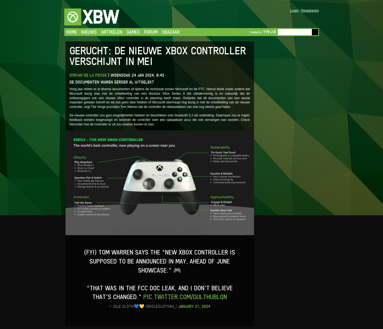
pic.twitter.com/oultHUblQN (185, 296)
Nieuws (89, 32)
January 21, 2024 (194, 306)
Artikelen (111, 32)
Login (294, 10)
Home (71, 32)
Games (133, 32)
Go (315, 32)
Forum (151, 32)
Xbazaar (171, 32)
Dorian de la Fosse (88, 75)
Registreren (310, 10)
